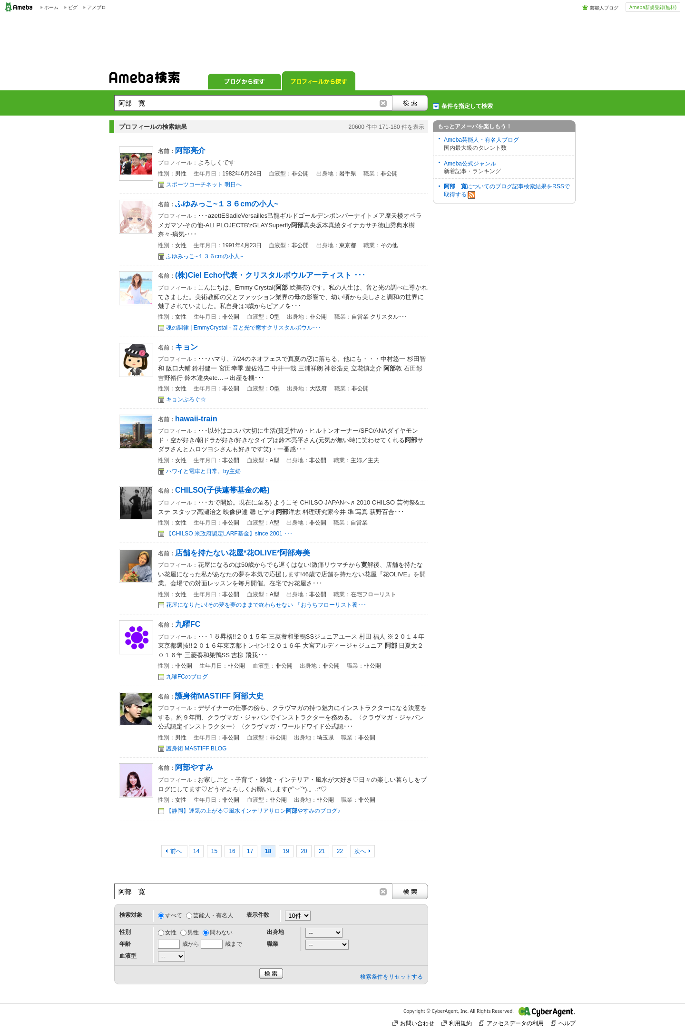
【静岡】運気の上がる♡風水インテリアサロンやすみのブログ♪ (253, 810)
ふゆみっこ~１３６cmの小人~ (204, 256)
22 (340, 851)
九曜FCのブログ (187, 676)
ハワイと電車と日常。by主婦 (203, 471)
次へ (360, 851)
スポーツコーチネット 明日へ (204, 184)
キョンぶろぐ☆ (186, 399)
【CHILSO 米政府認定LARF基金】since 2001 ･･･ (229, 533)
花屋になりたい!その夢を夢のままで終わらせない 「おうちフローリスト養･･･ (266, 605)
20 (304, 851)
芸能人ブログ (604, 7)
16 (232, 851)
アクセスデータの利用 (511, 1023)
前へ (176, 851)
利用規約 (456, 1023)
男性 (193, 932)
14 (196, 851)
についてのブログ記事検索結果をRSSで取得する (507, 191)
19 (286, 851)
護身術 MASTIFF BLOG (196, 748)
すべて (173, 915)
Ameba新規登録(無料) (652, 7)
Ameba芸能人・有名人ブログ (481, 139)
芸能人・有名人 (213, 915)
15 (214, 851)
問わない (221, 932)
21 (322, 851)
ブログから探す (244, 80)
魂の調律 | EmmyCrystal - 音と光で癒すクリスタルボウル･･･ (243, 327)
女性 (170, 932)
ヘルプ (563, 1023)
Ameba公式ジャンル (470, 163)
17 (250, 851)
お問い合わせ (413, 1023)
